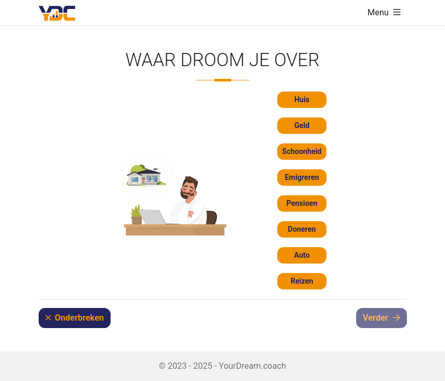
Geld (302, 125)
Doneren (302, 229)
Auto (302, 255)
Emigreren (302, 177)
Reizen (301, 281)
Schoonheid (301, 151)
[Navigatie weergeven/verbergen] (383, 12)
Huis (302, 99)
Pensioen (301, 203)
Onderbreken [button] (75, 318)
